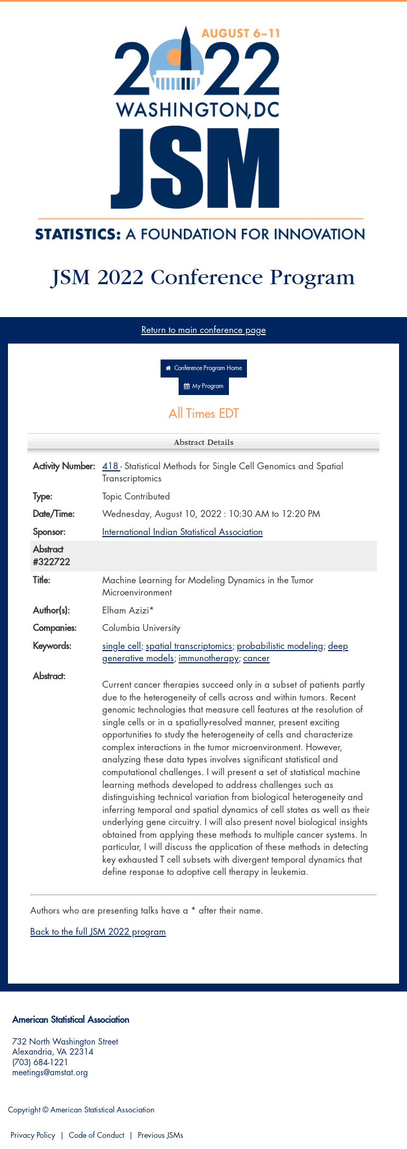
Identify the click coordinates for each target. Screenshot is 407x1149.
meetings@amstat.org (50, 1072)
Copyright (24, 1110)
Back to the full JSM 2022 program (98, 931)
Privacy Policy (33, 1135)
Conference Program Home (204, 368)
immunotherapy (208, 658)
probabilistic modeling (280, 646)
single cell (121, 646)
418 (111, 466)
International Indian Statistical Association (182, 532)
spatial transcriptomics (189, 646)
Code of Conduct (96, 1135)
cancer (256, 658)
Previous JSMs (160, 1135)
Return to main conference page (203, 330)
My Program (204, 386)
